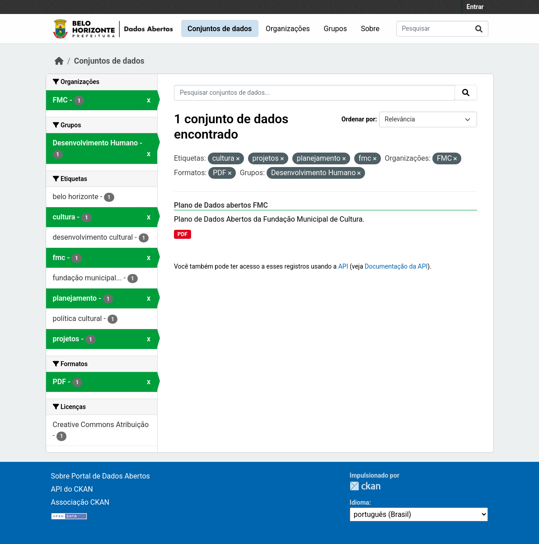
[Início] (59, 60)
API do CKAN (72, 489)
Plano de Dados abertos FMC (221, 205)
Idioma (359, 502)
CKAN (365, 486)
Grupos (335, 28)
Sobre (370, 28)
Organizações (288, 28)
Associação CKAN (80, 502)
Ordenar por (358, 119)
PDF (182, 234)
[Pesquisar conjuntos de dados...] (442, 29)
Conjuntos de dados (219, 28)
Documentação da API (396, 266)
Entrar (475, 6)
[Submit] (478, 29)
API (343, 266)
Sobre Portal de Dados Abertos (100, 476)
